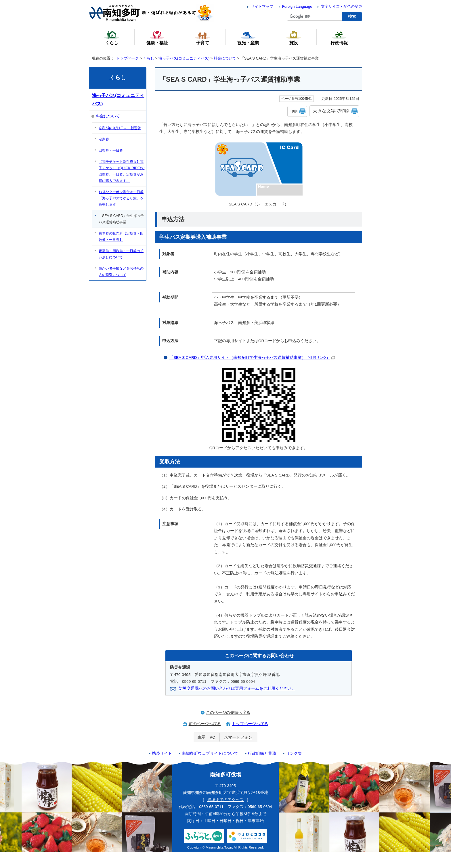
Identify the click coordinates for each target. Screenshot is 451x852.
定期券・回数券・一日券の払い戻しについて (121, 254)
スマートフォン (238, 737)
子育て (202, 37)
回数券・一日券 (111, 150)
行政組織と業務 (262, 753)
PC (212, 737)
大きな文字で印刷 (331, 110)
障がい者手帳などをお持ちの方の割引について (121, 271)
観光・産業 (248, 37)
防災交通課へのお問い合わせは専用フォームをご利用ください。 (237, 688)
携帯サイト (162, 753)
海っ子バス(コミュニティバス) (184, 58)
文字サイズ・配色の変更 (341, 6)
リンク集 (294, 753)
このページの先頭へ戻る (228, 712)
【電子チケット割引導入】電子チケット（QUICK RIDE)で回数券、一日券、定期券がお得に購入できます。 (121, 171)
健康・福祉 (157, 37)
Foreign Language (297, 6)
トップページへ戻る (250, 724)
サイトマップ (262, 6)
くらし (148, 58)
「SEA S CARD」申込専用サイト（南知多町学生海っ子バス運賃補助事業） (252, 357)
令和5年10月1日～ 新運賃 (120, 128)
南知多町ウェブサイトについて (210, 753)
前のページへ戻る (205, 724)
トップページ (127, 58)
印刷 (294, 111)
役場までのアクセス (225, 800)
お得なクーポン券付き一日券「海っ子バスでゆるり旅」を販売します (121, 198)
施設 (293, 37)
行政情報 (339, 37)
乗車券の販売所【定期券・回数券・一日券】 (121, 236)
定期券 (104, 139)
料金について (225, 58)
